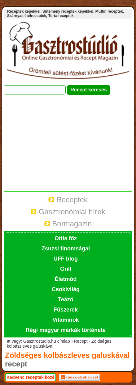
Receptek (68, 199)
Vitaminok (65, 320)
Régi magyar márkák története (66, 330)
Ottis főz (66, 238)
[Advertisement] (68, 146)
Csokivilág (66, 289)
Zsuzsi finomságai (66, 248)
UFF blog (66, 259)
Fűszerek (66, 310)
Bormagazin (68, 224)
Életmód (66, 279)
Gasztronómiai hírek (68, 211)
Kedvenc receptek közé (31, 377)
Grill (65, 269)
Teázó (65, 299)
